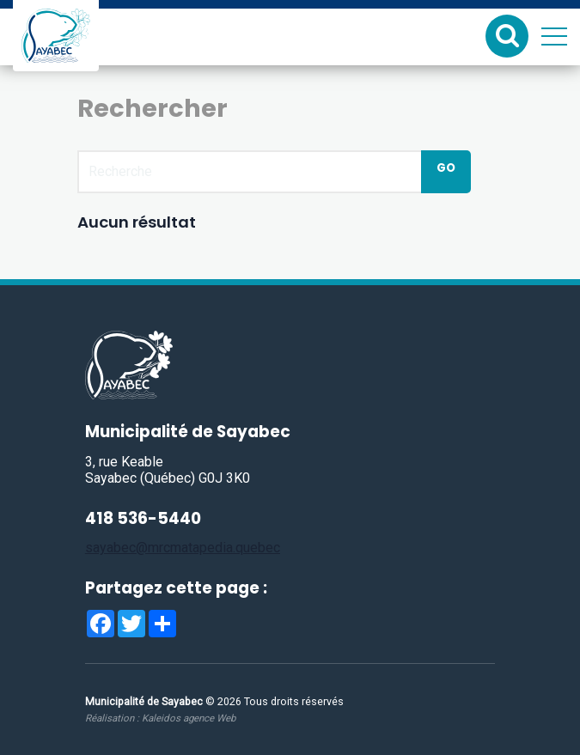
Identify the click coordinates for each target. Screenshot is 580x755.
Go (446, 168)
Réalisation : (160, 718)
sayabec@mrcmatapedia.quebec (182, 547)
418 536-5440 (143, 518)
